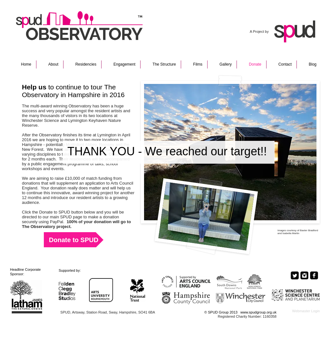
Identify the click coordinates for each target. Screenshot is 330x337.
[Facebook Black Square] (314, 275)
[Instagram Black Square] (304, 275)
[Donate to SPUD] (73, 239)
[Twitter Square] (295, 275)
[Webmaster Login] (306, 311)
